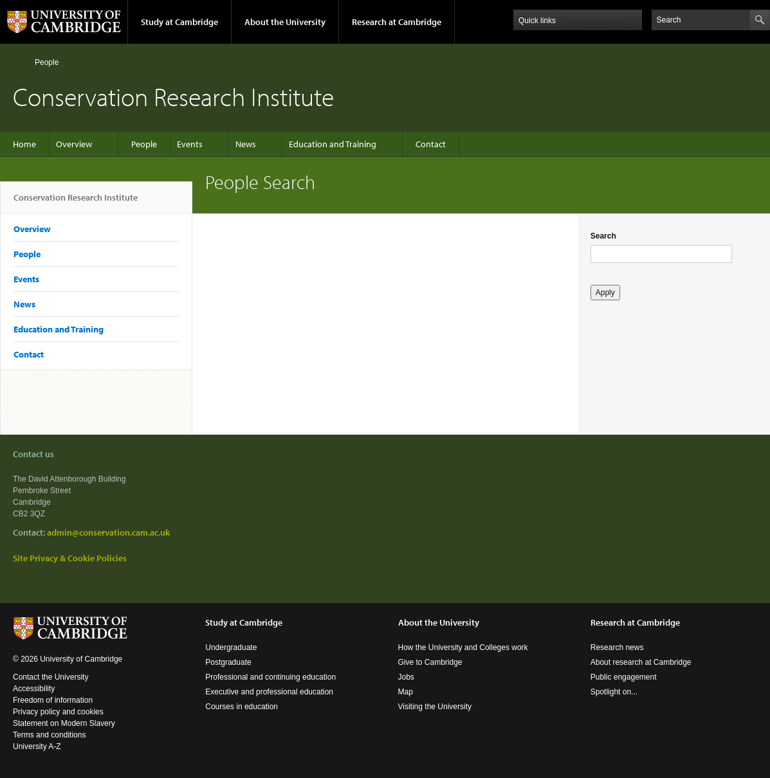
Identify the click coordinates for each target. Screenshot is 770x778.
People (47, 62)
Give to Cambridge (430, 662)
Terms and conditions (49, 734)
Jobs (406, 677)
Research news (617, 647)
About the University (284, 22)
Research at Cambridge (396, 22)
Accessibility (34, 688)
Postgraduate (228, 662)
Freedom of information (53, 700)
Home (18, 62)
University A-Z (37, 746)
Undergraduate (231, 647)
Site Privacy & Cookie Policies (70, 558)
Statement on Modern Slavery (64, 723)
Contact (431, 144)
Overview (74, 144)
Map (405, 691)
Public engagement (624, 677)
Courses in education (241, 706)
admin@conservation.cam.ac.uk (108, 532)
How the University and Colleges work (463, 647)
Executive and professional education (269, 691)
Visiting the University (435, 706)
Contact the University (50, 677)
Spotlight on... (614, 691)
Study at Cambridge (179, 22)
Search (603, 235)
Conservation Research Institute (76, 202)
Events (190, 144)
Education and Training (332, 144)
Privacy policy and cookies (58, 711)
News (245, 144)
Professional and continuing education (270, 677)
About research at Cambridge (641, 662)
